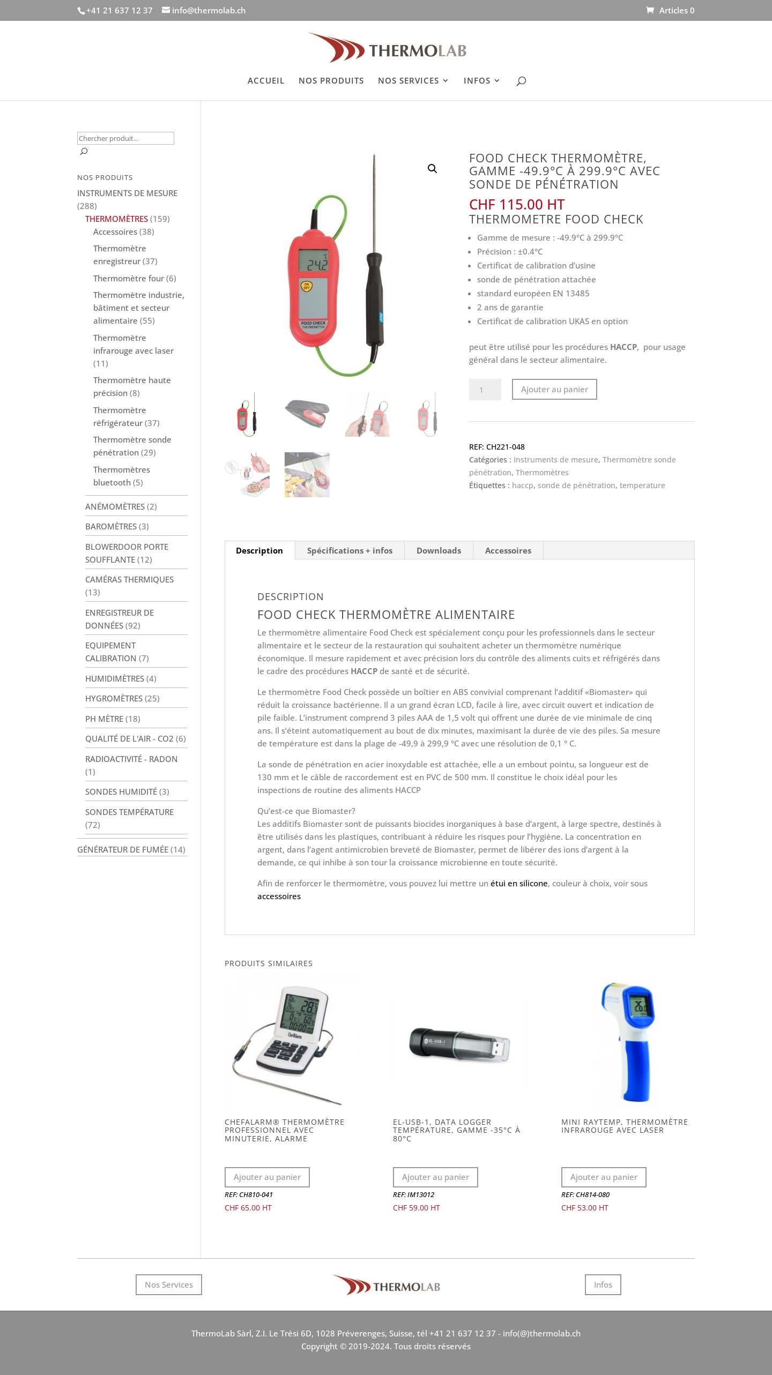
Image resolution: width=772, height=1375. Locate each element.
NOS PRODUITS (331, 81)
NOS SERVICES (408, 81)
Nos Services (169, 1284)
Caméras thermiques (129, 579)
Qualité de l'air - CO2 (129, 738)
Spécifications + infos (349, 550)
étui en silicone (519, 883)
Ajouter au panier (554, 389)
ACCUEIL (266, 81)
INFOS (477, 81)
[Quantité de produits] (485, 389)
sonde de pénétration (576, 485)
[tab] (259, 550)
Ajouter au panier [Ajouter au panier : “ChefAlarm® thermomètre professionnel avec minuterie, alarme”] (267, 1176)
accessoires (279, 896)
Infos (603, 1284)
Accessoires (508, 550)
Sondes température (129, 811)
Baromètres (111, 526)
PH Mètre (104, 718)
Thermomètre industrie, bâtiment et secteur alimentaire (138, 307)
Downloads (439, 550)
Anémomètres (115, 506)
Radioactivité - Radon (131, 758)
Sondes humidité (121, 791)
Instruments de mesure (556, 459)
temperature (642, 485)
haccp (522, 485)
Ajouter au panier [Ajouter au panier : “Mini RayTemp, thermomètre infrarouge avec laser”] (603, 1176)
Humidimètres (114, 678)
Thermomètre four (128, 278)
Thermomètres (542, 472)
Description (259, 550)
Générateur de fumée (122, 849)
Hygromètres (114, 698)
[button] (432, 168)
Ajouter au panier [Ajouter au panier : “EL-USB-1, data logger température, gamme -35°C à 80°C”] (435, 1176)
